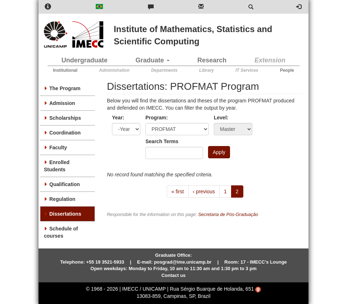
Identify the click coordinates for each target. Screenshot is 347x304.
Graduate (153, 60)
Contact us (173, 275)
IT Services (246, 70)
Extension (269, 60)
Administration (114, 70)
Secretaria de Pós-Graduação (228, 214)
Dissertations (65, 214)
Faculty (58, 147)
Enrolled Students (56, 165)
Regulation (62, 199)
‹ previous (204, 191)
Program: (156, 117)
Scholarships (65, 118)
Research (211, 60)
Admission (62, 103)
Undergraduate (85, 60)
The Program (64, 88)
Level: (221, 117)
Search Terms (162, 141)
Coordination (65, 133)
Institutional (65, 70)
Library (206, 70)
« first (177, 191)
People (287, 70)
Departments (164, 70)
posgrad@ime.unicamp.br (183, 262)
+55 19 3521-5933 (105, 262)
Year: (118, 117)
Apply (219, 152)
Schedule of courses (61, 232)
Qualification (64, 184)
